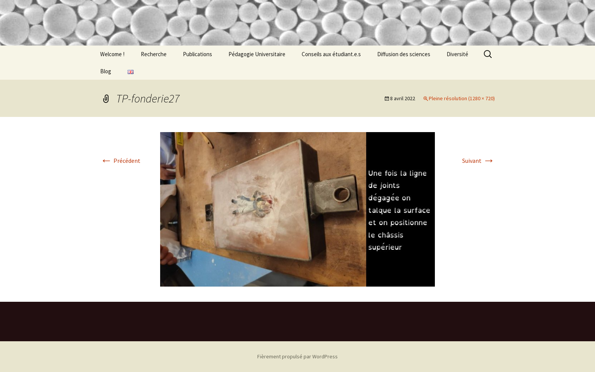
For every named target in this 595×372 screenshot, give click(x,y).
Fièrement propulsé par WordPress (297, 356)
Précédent (120, 160)
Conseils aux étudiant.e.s (331, 54)
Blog (105, 71)
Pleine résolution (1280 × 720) (462, 98)
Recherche (154, 54)
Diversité (457, 54)
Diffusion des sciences (403, 54)
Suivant (478, 160)
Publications (197, 54)
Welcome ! (112, 54)
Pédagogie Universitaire (256, 54)
